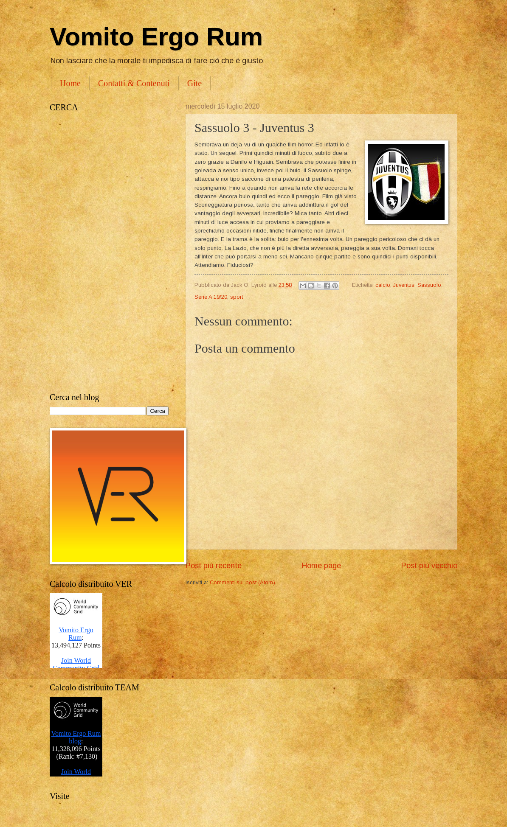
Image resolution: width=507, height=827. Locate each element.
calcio (382, 285)
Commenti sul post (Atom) (242, 582)
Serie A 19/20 (210, 297)
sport (236, 297)
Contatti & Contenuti (134, 83)
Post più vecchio (429, 565)
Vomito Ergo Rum (156, 36)
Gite (194, 83)
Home (70, 83)
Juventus (403, 285)
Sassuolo (429, 285)
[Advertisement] (109, 252)
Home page (321, 565)
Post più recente (214, 565)
